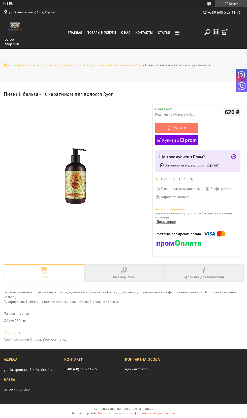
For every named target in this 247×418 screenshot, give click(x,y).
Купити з (179, 140)
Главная (75, 33)
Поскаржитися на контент (116, 413)
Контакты (144, 33)
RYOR (137, 65)
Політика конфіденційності (156, 413)
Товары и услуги (101, 33)
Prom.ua (147, 408)
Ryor (7, 332)
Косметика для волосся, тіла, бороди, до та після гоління (86, 65)
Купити (179, 127)
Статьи (164, 33)
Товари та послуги (25, 65)
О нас (125, 33)
